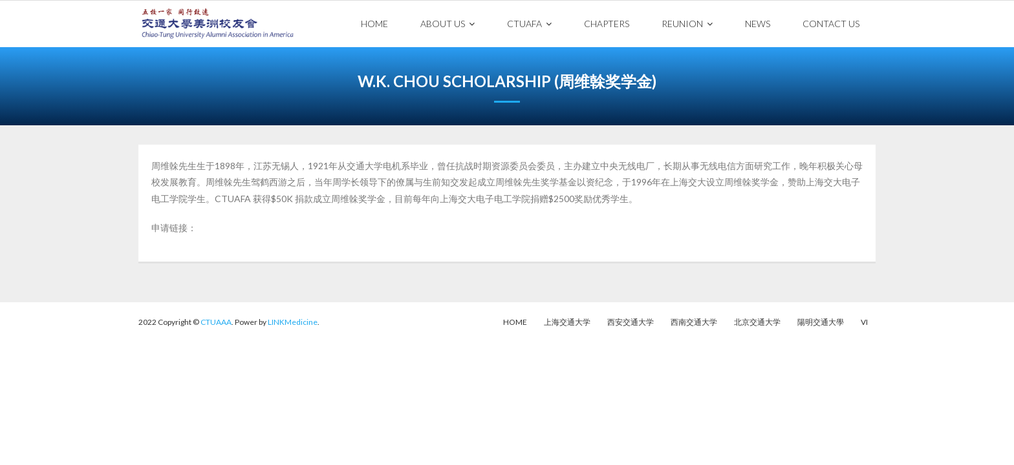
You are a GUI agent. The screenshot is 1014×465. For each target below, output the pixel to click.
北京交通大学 (757, 322)
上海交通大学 (567, 322)
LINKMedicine (293, 322)
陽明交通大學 (820, 322)
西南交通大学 (694, 322)
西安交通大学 (630, 322)
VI (864, 322)
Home (515, 322)
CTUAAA (216, 322)
